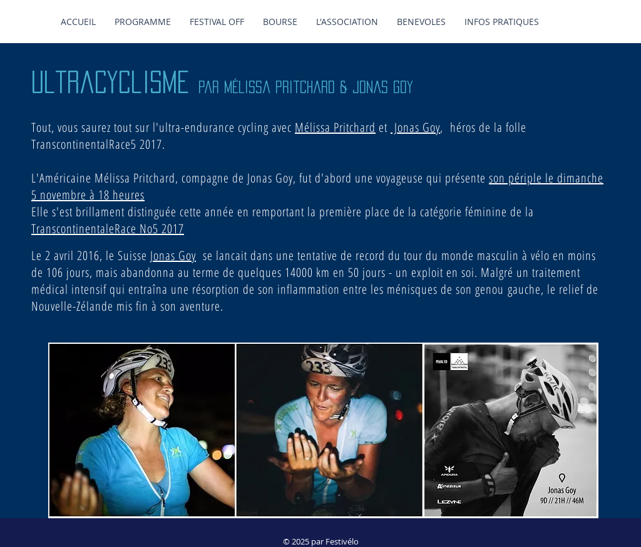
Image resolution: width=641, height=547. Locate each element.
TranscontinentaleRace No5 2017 (107, 228)
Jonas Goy (415, 127)
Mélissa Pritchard (335, 127)
